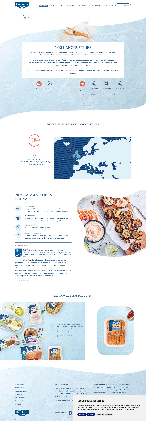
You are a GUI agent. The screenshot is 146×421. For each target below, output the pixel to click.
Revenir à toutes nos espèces (25, 17)
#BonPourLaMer (23, 281)
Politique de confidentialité (65, 400)
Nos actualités (108, 5)
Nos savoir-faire (81, 5)
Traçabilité (125, 5)
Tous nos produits (66, 336)
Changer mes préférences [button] (104, 414)
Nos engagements (67, 5)
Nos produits (54, 5)
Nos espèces (43, 5)
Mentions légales (61, 384)
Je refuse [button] (90, 414)
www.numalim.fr (61, 396)
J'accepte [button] (82, 414)
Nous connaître (95, 5)
